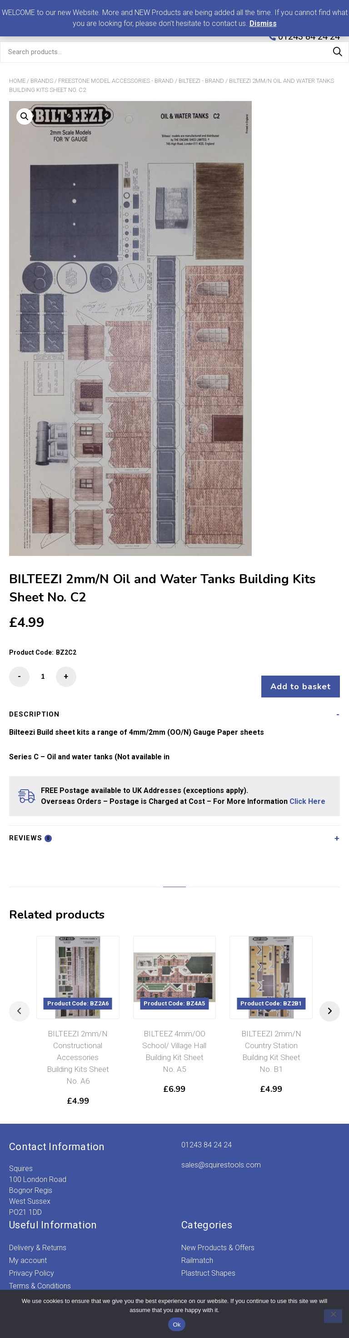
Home (17, 80)
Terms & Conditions (40, 1276)
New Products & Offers (217, 1238)
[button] (24, 116)
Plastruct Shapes (208, 1264)
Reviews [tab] (30, 829)
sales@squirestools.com (221, 1155)
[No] (328, 1316)
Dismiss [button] (263, 23)
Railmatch (197, 1251)
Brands (41, 80)
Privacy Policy (31, 1264)
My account (28, 1251)
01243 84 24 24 (206, 1135)
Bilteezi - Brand (201, 80)
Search (337, 52)
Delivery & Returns (37, 1238)
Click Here (307, 792)
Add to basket (296, 677)
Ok (176, 1324)
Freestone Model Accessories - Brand (116, 80)
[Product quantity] (43, 676)
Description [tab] (34, 705)
